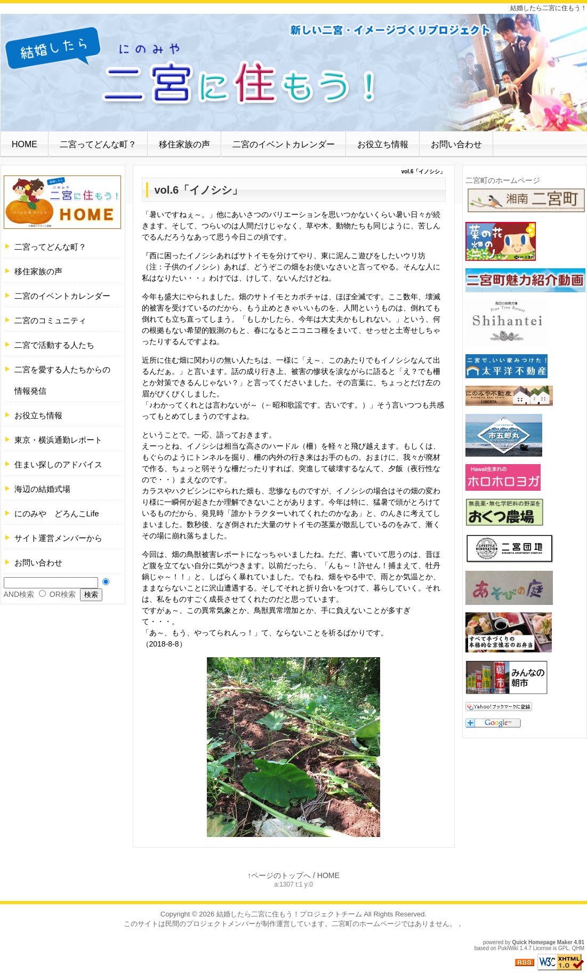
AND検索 (19, 594)
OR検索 (63, 594)
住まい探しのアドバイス (58, 464)
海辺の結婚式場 (42, 488)
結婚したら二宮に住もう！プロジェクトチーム (289, 914)
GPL (563, 948)
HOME (24, 144)
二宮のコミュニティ (50, 320)
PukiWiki (508, 948)
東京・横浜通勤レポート (58, 439)
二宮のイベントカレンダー (283, 144)
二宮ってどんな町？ (98, 144)
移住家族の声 (184, 144)
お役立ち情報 (382, 144)
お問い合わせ (456, 144)
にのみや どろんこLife (56, 513)
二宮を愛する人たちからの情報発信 (62, 380)
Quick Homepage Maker (542, 942)
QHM (578, 948)
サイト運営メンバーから (58, 538)
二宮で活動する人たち (54, 344)
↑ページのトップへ (279, 875)
